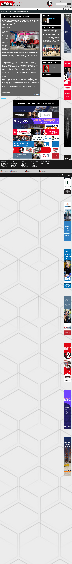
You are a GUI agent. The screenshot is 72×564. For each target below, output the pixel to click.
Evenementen (22, 28)
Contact (32, 164)
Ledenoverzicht (23, 163)
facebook (63, 175)
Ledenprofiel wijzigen (24, 166)
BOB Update (23, 165)
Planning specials (4, 166)
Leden (47, 9)
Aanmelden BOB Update (45, 163)
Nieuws (43, 9)
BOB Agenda (13, 165)
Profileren (69, 1)
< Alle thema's (3, 98)
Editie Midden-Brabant (4, 163)
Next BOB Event (14, 163)
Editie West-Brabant (4, 165)
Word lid (58, 9)
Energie (18, 28)
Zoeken (69, 3)
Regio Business (11, 4)
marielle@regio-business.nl (51, 75)
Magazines (12, 9)
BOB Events (6, 9)
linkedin (69, 175)
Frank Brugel (52, 18)
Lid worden (23, 164)
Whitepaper (13, 166)
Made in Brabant (20, 9)
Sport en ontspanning (8, 28)
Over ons (52, 9)
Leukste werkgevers (30, 9)
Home (1, 9)
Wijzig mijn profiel (63, 1)
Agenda (38, 9)
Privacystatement (34, 166)
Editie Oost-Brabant (4, 164)
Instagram (66, 175)
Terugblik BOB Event (14, 164)
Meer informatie (47, 58)
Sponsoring (15, 28)
